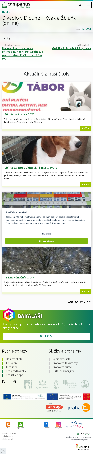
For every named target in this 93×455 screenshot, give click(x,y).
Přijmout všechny (46, 241)
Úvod (5, 12)
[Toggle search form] (80, 5)
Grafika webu (82, 447)
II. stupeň (12, 367)
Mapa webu (20, 425)
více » (85, 128)
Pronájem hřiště (62, 367)
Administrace (7, 436)
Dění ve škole (14, 359)
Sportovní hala (61, 359)
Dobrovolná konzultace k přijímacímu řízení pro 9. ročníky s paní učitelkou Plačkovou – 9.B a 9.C (22, 53)
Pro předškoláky (16, 371)
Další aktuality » (79, 302)
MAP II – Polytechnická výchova (71, 48)
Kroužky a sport (16, 375)
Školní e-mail (7, 439)
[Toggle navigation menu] (88, 5)
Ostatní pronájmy (63, 371)
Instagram (58, 425)
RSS (8, 425)
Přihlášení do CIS (9, 433)
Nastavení (46, 234)
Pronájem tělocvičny (65, 363)
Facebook (46, 425)
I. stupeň (11, 363)
